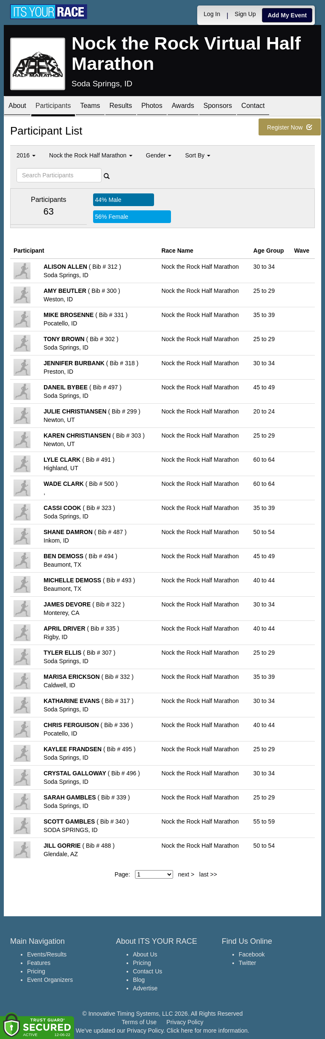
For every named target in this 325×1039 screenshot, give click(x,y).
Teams (90, 106)
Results (121, 106)
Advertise (145, 988)
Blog (139, 979)
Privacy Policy (184, 1022)
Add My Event (287, 15)
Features (38, 962)
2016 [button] (26, 155)
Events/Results (46, 954)
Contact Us (147, 971)
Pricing (36, 971)
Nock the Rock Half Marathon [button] (90, 155)
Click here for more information (207, 1030)
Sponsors (218, 106)
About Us (145, 954)
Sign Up (245, 14)
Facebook (251, 954)
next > (186, 874)
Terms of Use (139, 1022)
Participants (53, 106)
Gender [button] (159, 155)
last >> (208, 874)
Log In (212, 14)
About (17, 106)
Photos (151, 106)
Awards (183, 106)
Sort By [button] (197, 155)
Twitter (247, 962)
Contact (252, 106)
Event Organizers (50, 979)
